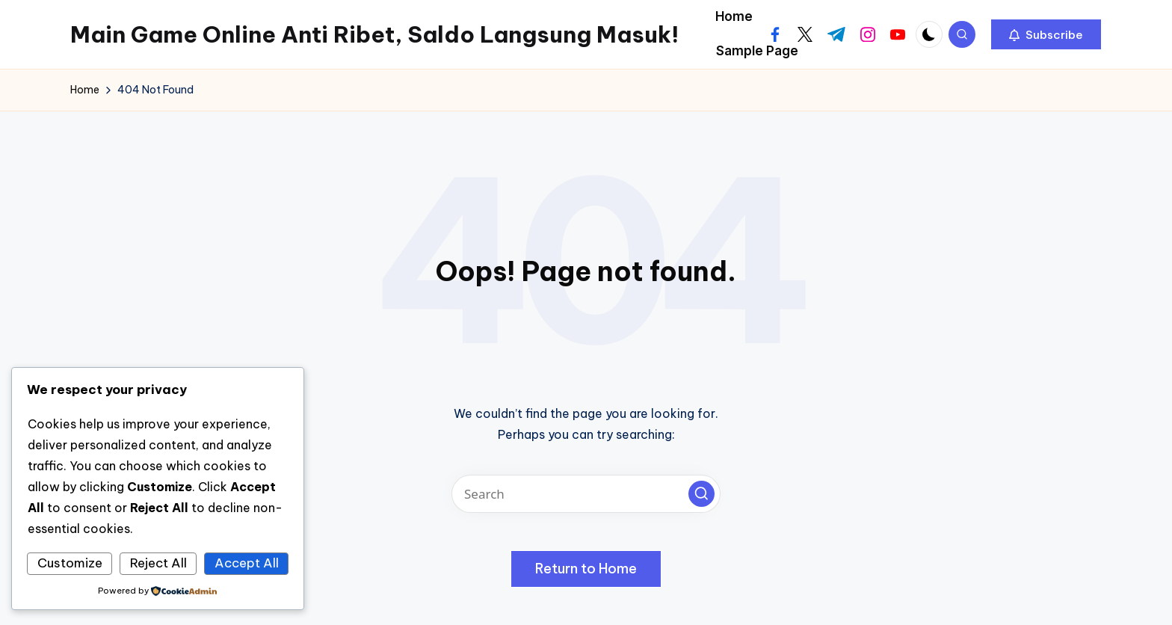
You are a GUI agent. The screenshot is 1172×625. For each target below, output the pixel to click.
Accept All (247, 563)
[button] (1046, 34)
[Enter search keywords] (586, 494)
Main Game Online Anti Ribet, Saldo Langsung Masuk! (374, 34)
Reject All (158, 563)
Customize (69, 563)
